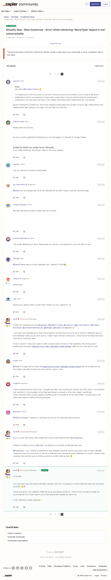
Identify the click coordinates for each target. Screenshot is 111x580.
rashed (15, 361)
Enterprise (91, 566)
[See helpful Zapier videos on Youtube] (30, 568)
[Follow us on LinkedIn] (17, 568)
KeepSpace (17, 411)
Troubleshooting (27, 17)
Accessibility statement (63, 557)
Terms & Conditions (47, 557)
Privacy (104, 575)
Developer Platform (62, 566)
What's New (38, 11)
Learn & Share (21, 11)
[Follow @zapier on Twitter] (26, 568)
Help (49, 566)
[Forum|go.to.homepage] (21, 4)
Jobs (82, 566)
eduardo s (16, 164)
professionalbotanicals (21, 238)
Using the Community (16, 537)
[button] (95, 4)
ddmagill (16, 258)
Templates (102, 566)
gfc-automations (19, 184)
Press (75, 566)
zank (14, 299)
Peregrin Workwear (20, 205)
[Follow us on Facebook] (13, 568)
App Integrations (100, 570)
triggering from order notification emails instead (51, 346)
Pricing (42, 566)
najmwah (16, 81)
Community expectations (18, 541)
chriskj (15, 383)
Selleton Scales (18, 121)
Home (6, 17)
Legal (96, 575)
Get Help (6, 11)
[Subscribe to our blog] (22, 568)
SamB (15, 319)
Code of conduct (14, 533)
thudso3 (16, 279)
